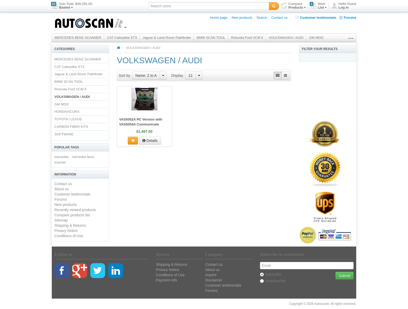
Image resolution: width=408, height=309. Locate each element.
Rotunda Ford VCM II (247, 38)
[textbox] (208, 6)
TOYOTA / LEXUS (68, 119)
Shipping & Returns (70, 225)
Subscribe (270, 274)
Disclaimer (213, 280)
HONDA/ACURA (66, 111)
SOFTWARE (63, 134)
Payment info (166, 280)
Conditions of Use (68, 236)
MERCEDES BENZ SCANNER (78, 38)
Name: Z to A (146, 75)
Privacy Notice (66, 231)
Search (262, 18)
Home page (218, 18)
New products (242, 18)
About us (61, 189)
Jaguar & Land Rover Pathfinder (167, 38)
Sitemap (61, 220)
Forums (347, 18)
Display (177, 75)
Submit (344, 276)
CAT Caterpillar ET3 (122, 38)
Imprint (210, 275)
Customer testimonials (315, 18)
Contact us (279, 18)
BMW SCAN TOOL (211, 38)
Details (150, 140)
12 (190, 75)
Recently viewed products (75, 210)
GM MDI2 (316, 38)
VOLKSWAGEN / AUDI (286, 38)
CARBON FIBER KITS (71, 127)
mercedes (61, 157)
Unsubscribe (272, 281)
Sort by (124, 75)
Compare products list (72, 215)
